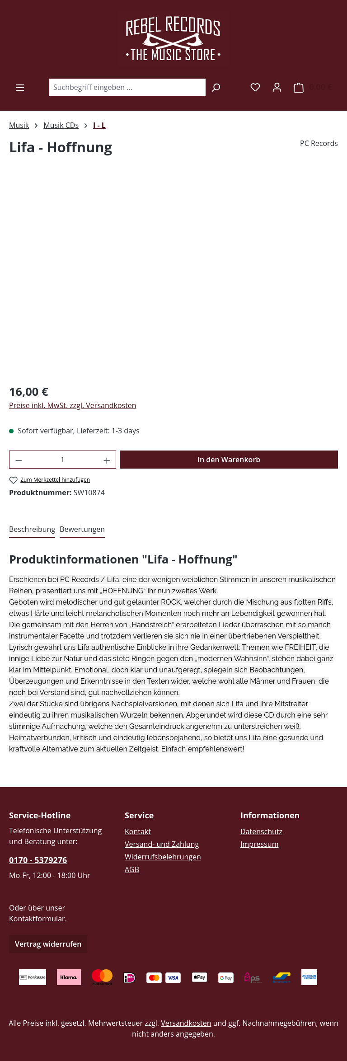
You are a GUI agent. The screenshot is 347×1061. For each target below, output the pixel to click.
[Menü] (20, 87)
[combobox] (127, 87)
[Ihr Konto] (277, 87)
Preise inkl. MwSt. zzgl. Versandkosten (72, 405)
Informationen (270, 815)
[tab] (32, 529)
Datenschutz (261, 831)
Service (139, 815)
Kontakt (138, 831)
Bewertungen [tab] (82, 529)
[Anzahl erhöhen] (107, 460)
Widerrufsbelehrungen (163, 857)
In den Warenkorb (228, 460)
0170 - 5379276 (38, 859)
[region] (173, 278)
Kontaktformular (37, 919)
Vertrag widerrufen (48, 944)
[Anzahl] (63, 460)
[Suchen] (215, 87)
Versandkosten (186, 1023)
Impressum (259, 844)
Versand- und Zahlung (162, 844)
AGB (132, 869)
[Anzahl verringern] (18, 460)
